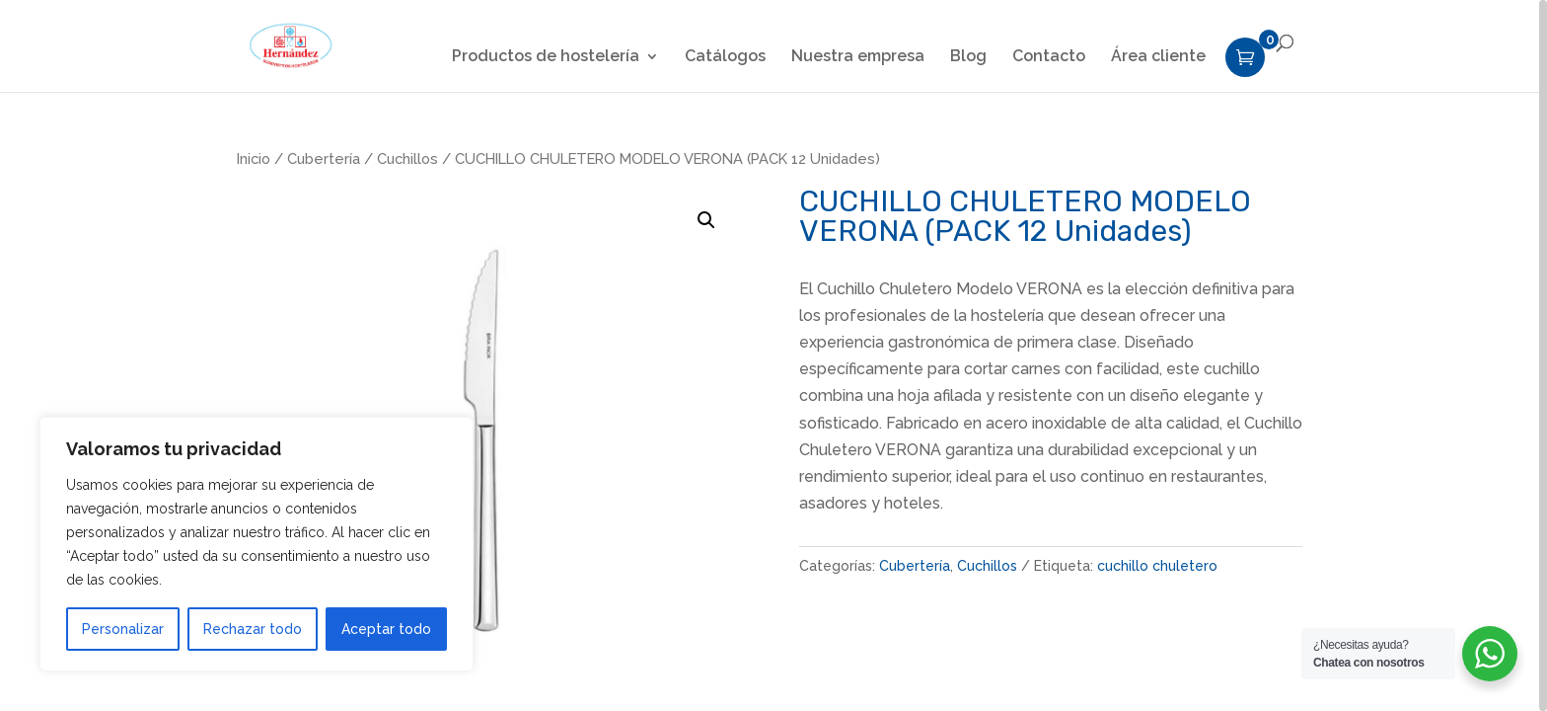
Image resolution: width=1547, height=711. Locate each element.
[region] (773, 355)
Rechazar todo (252, 629)
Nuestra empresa (857, 57)
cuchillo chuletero (1157, 566)
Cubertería (323, 158)
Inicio (253, 158)
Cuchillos (407, 158)
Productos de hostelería (545, 57)
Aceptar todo (386, 629)
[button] (706, 220)
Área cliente (1158, 57)
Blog (968, 57)
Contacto (1048, 57)
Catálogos (725, 57)
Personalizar (123, 629)
